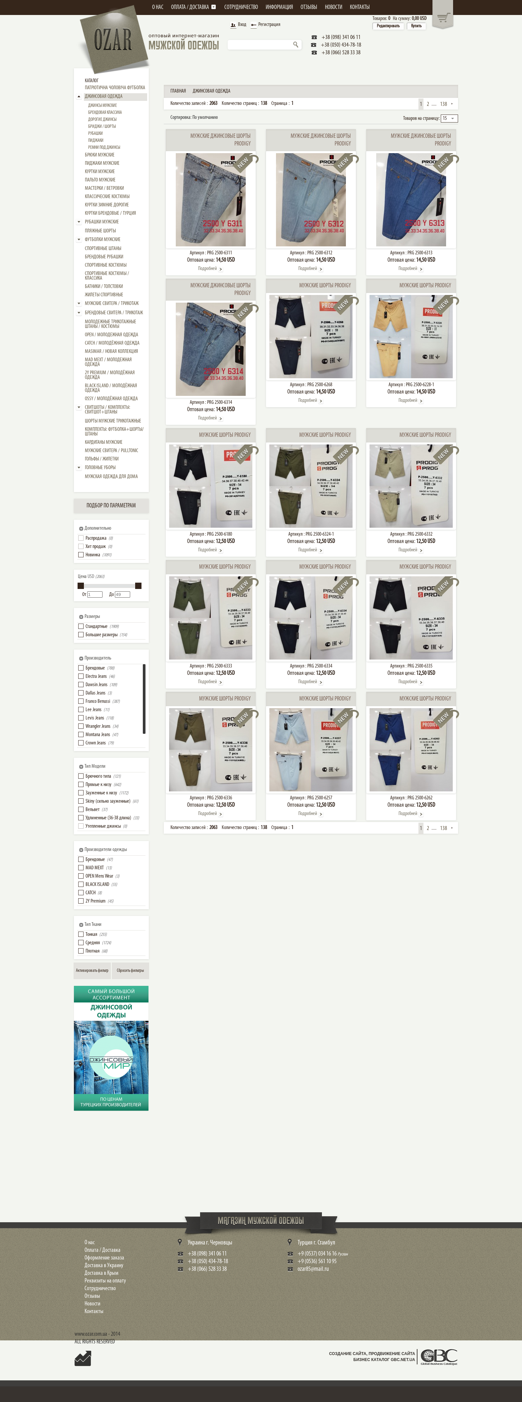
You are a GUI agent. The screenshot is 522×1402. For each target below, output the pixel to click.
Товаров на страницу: (421, 118)
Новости (92, 1304)
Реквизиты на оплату (105, 1281)
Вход (237, 25)
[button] (81, 538)
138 (443, 104)
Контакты (94, 1311)
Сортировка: (194, 117)
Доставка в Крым (102, 1273)
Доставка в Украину (104, 1265)
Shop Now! (89, 1087)
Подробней (207, 268)
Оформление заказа (104, 1258)
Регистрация (264, 25)
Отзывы (92, 1296)
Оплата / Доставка (103, 1250)
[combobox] (449, 119)
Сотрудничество (100, 1288)
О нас (90, 1243)
